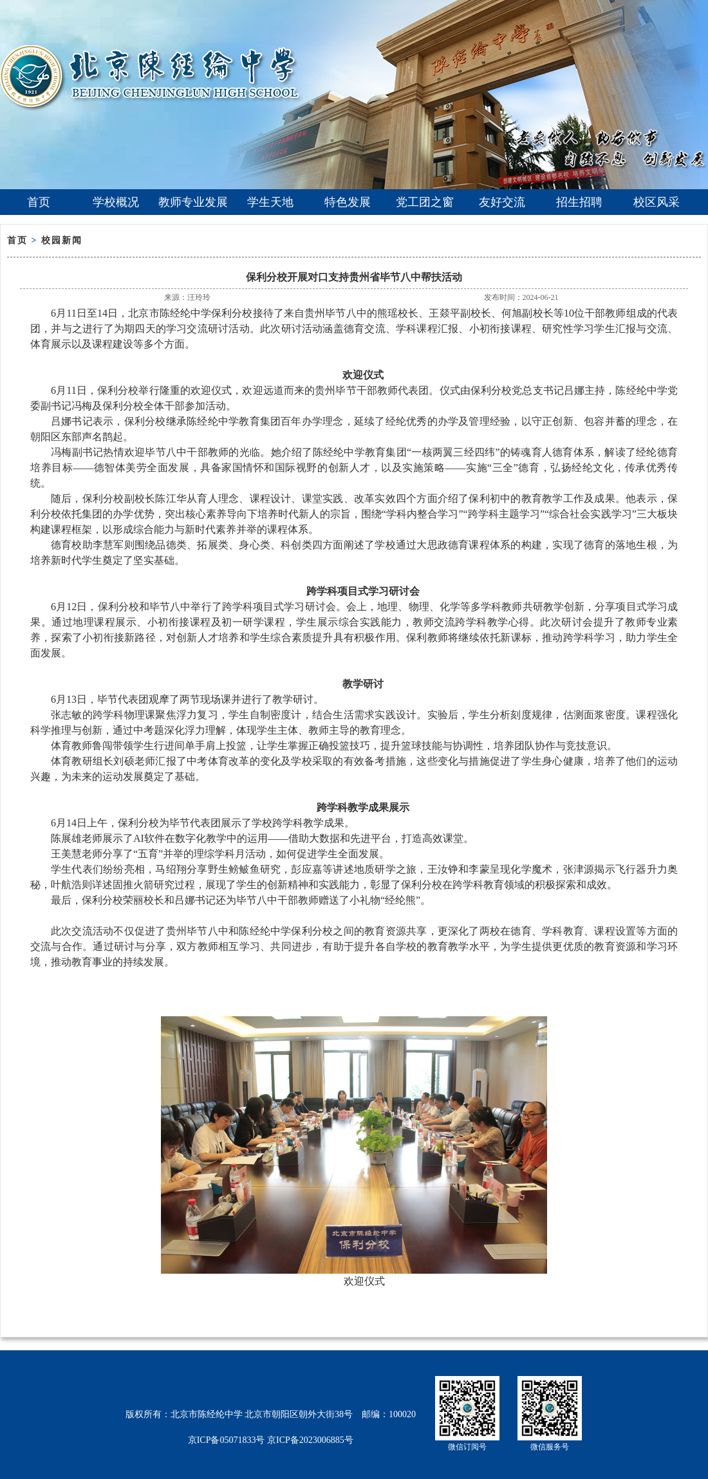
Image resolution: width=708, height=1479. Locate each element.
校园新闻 (61, 240)
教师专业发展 (193, 202)
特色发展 (347, 202)
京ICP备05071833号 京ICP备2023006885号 (270, 1440)
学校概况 (116, 202)
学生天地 (270, 202)
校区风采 (656, 202)
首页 (38, 202)
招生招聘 (579, 202)
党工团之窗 (425, 202)
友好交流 (502, 202)
